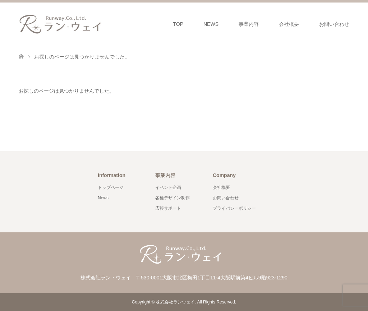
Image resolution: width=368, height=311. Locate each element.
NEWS (210, 24)
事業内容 (249, 24)
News (103, 197)
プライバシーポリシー (234, 208)
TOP (178, 24)
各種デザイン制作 (172, 197)
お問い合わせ (334, 24)
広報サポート (168, 208)
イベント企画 (168, 187)
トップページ (111, 187)
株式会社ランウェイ (175, 302)
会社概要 (289, 24)
